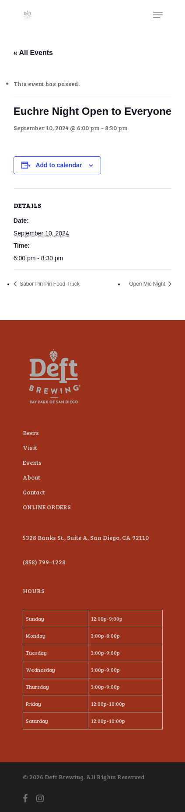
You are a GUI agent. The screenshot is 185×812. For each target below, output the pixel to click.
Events (32, 462)
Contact (34, 492)
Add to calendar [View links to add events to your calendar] (58, 165)
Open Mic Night (148, 284)
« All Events (33, 52)
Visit (30, 447)
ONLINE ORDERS (47, 507)
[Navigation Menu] (158, 14)
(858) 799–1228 (44, 562)
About (31, 477)
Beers (31, 432)
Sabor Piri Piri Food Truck (49, 284)
